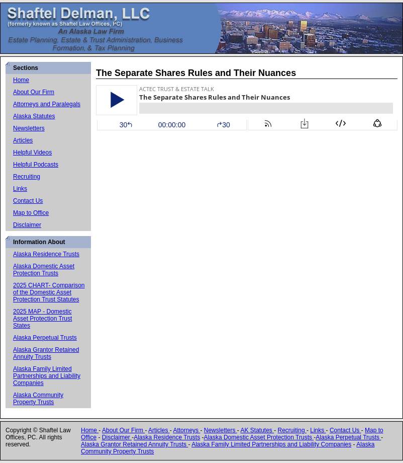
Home (21, 80)
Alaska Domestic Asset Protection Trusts (43, 270)
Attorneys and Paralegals (46, 104)
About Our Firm (33, 92)
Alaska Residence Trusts (46, 254)
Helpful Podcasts (35, 164)
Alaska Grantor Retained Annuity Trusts (46, 353)
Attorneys (186, 430)
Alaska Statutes (34, 116)
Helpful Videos (32, 152)
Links (20, 188)
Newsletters (29, 128)
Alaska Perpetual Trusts (45, 337)
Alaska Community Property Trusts (38, 399)
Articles (23, 140)
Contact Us (28, 200)
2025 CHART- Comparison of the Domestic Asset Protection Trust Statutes (49, 292)
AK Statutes (257, 430)
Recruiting (26, 176)
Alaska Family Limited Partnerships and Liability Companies (46, 376)
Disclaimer (27, 224)
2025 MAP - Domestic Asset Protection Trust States (42, 318)
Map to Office (31, 212)
